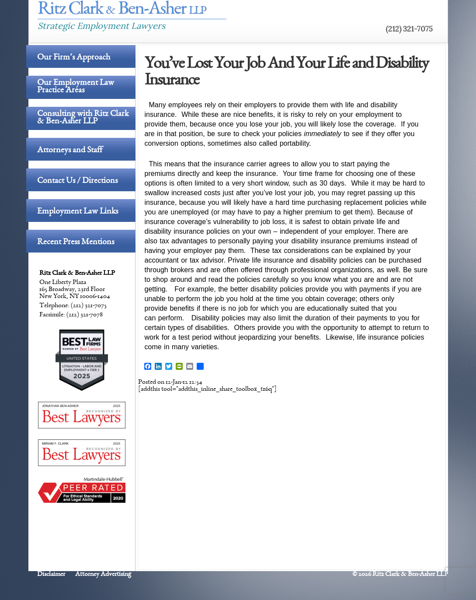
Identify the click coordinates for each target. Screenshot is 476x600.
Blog (342, 10)
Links (423, 10)
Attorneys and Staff (69, 150)
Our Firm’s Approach (73, 57)
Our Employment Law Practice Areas (75, 87)
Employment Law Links (77, 211)
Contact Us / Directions (77, 181)
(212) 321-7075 (409, 29)
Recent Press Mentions (75, 242)
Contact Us (381, 10)
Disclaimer (51, 574)
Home (267, 10)
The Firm (306, 10)
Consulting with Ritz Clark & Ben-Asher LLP (83, 118)
